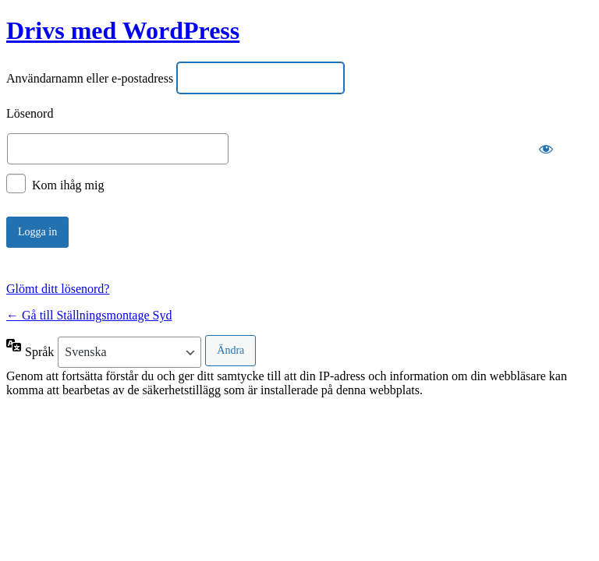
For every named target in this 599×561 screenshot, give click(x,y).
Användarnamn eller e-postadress (89, 78)
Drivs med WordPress (122, 30)
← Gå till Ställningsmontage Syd (89, 315)
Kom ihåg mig (68, 185)
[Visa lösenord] (546, 148)
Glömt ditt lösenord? (57, 288)
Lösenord (29, 113)
